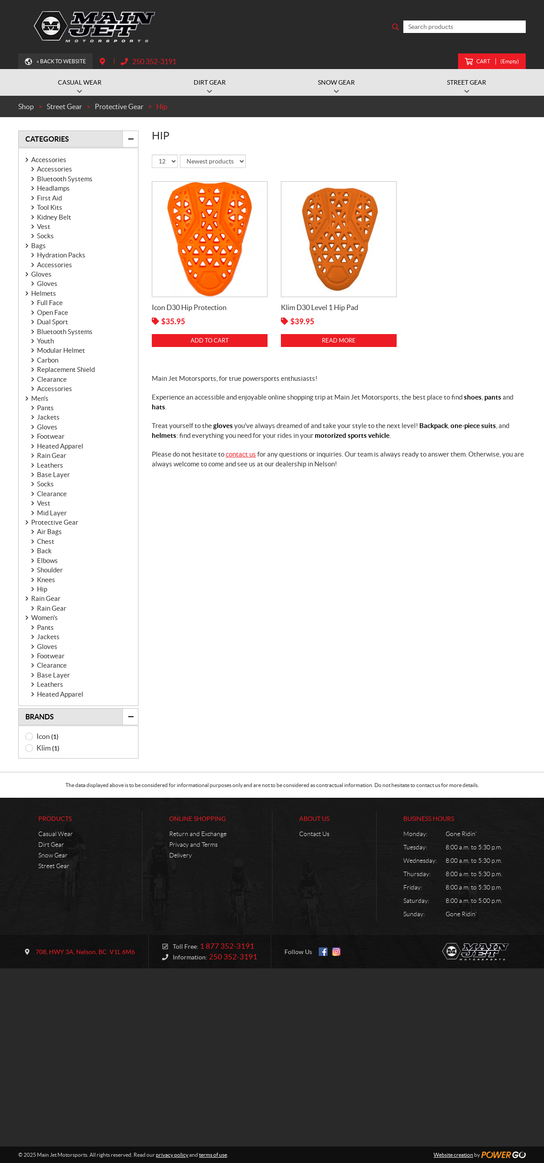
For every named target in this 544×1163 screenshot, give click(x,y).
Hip (42, 589)
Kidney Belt (54, 217)
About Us (314, 818)
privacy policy (172, 1155)
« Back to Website (61, 61)
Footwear (51, 436)
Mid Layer (52, 513)
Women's (44, 617)
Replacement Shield (66, 369)
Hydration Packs (61, 255)
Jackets (48, 417)
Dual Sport (52, 322)
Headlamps (53, 188)
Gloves (41, 274)
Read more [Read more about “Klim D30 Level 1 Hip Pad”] (339, 340)
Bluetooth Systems (65, 179)
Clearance (52, 379)
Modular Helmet (61, 350)
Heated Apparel (60, 446)
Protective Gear (54, 522)
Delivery (180, 855)
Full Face (50, 302)
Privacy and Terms (193, 844)
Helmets (43, 293)
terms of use (213, 1155)
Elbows (47, 560)
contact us (241, 454)
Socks (45, 236)
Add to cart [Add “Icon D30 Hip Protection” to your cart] (210, 340)
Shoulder (50, 570)
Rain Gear (51, 455)
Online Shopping (197, 818)
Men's (40, 398)
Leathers (50, 465)
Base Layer (53, 474)
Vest (43, 226)
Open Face (52, 312)
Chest (45, 541)
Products (55, 818)
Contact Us (314, 833)
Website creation (453, 1155)
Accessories (48, 159)
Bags (38, 245)
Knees (46, 580)
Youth (45, 341)
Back (44, 551)
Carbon (47, 360)
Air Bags (49, 531)
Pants (45, 408)
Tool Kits (49, 207)
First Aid (49, 198)
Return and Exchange (198, 833)
